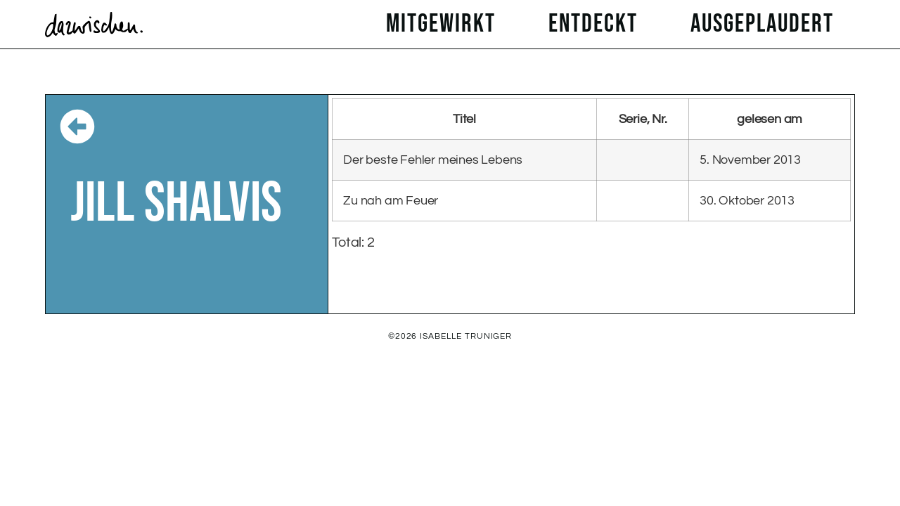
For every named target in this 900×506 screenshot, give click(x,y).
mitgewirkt (444, 24)
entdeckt (596, 24)
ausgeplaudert (765, 24)
